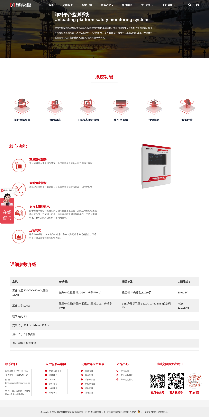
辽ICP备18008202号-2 (94, 412)
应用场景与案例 (55, 364)
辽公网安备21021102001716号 (121, 412)
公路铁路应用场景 (92, 364)
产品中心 (122, 364)
